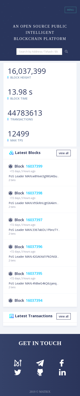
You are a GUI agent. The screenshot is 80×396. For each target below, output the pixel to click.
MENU (70, 10)
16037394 (34, 300)
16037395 (34, 273)
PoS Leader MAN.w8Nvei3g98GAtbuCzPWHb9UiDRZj (44, 176)
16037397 (34, 219)
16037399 (34, 166)
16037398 (34, 192)
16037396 (34, 246)
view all (63, 153)
